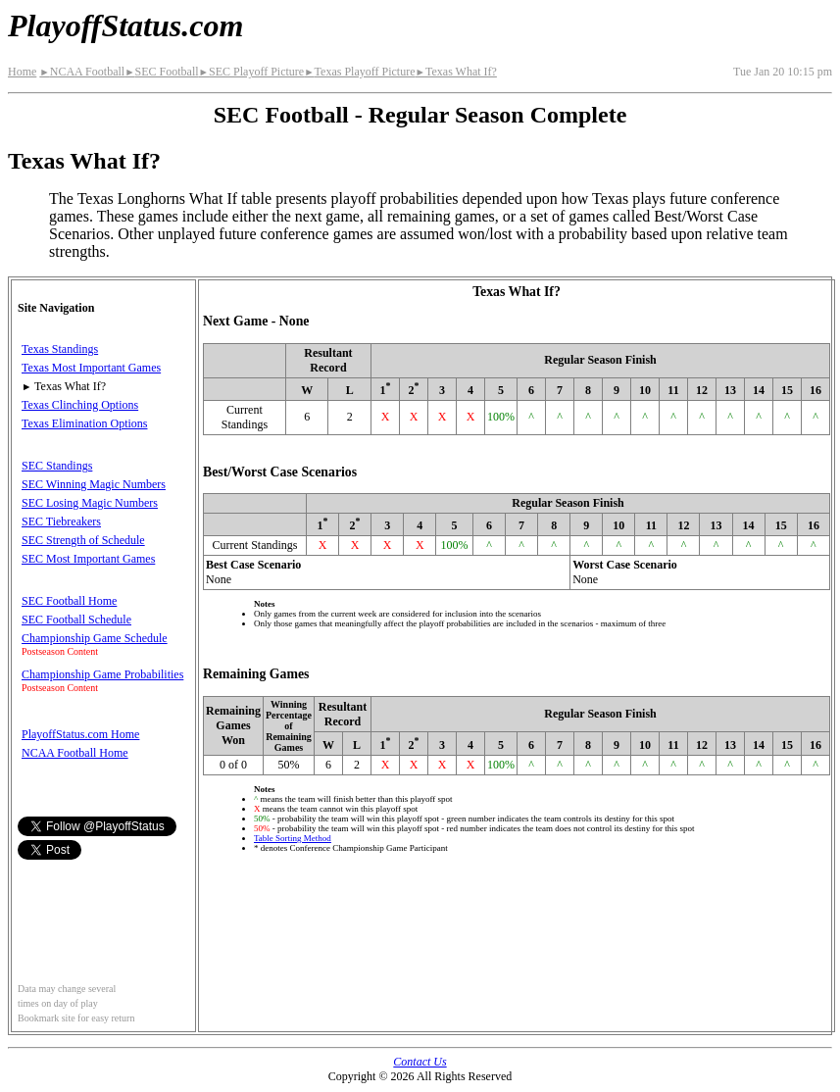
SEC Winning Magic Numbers (94, 484)
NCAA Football (81, 71)
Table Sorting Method (292, 838)
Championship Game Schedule (95, 638)
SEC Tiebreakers (61, 521)
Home (22, 71)
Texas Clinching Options (80, 405)
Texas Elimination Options (84, 423)
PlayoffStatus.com (125, 25)
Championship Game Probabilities (102, 674)
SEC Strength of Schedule (83, 540)
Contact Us (419, 1061)
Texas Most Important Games (91, 367)
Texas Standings (60, 349)
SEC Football (161, 71)
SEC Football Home (69, 601)
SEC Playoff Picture (252, 71)
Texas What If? (456, 71)
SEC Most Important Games (88, 559)
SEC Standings (57, 465)
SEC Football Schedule (76, 619)
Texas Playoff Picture (359, 71)
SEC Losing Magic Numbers (90, 503)
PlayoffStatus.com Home (80, 734)
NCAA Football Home (75, 753)
